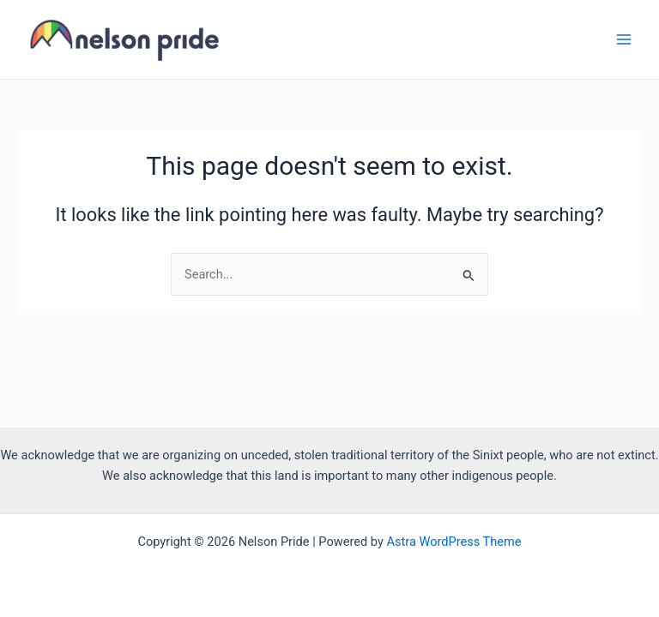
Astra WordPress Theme (453, 541)
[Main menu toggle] (624, 39)
